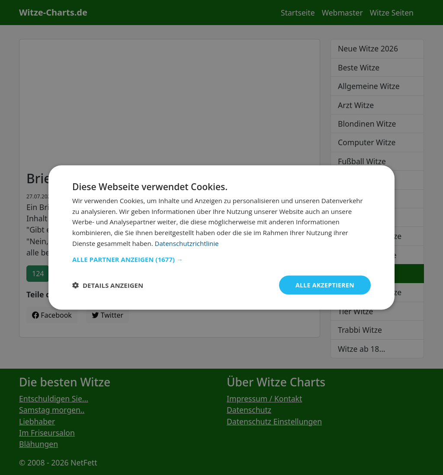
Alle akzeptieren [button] (324, 285)
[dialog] (221, 237)
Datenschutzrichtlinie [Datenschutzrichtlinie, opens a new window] (187, 243)
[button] (221, 259)
